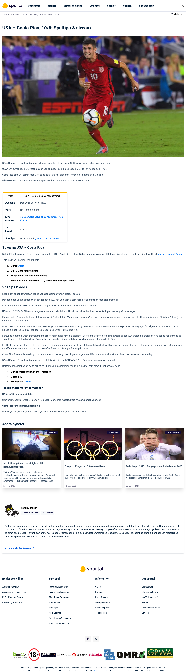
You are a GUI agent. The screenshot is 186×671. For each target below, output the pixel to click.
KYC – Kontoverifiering (12, 597)
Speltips (111, 6)
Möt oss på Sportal (150, 592)
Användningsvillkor (10, 586)
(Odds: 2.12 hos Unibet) (47, 238)
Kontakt (99, 592)
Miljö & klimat (55, 613)
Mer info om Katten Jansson (20, 548)
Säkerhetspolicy (102, 607)
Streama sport (146, 6)
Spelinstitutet (55, 602)
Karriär (145, 602)
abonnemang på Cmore (170, 254)
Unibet (27, 381)
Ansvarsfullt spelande (58, 586)
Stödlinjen (53, 607)
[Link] (31, 444)
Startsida (6, 14)
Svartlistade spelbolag (59, 623)
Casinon (127, 6)
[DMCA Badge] (20, 654)
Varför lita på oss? (150, 597)
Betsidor (51, 6)
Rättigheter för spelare (59, 597)
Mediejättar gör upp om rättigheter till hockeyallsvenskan (23, 465)
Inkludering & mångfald (12, 602)
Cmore (20, 266)
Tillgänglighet (101, 613)
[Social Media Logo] (88, 639)
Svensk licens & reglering (60, 618)
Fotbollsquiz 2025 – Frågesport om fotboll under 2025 (154, 466)
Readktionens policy (151, 607)
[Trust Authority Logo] (48, 654)
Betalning (95, 6)
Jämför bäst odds (73, 6)
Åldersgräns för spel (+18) (14, 592)
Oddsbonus (34, 6)
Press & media (101, 597)
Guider (98, 586)
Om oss (145, 613)
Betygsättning (148, 586)
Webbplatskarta (102, 602)
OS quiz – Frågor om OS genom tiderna (85, 466)
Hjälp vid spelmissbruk (59, 592)
